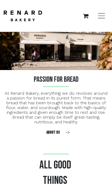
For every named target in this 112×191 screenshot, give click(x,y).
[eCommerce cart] (86, 16)
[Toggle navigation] (101, 16)
